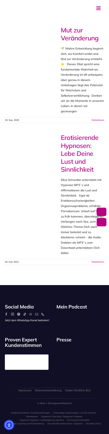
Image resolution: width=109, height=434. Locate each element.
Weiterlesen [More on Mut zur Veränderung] (97, 120)
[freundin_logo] (61, 368)
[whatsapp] (31, 314)
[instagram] (12, 314)
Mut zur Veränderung (79, 34)
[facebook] (6, 314)
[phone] (42, 314)
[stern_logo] (74, 352)
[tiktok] (24, 314)
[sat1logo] (74, 367)
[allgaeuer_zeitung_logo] (99, 368)
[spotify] (18, 314)
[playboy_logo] (61, 353)
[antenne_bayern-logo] (86, 350)
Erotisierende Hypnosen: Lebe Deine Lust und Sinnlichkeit (80, 153)
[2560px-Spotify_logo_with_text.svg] (63, 317)
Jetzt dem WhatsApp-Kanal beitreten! (27, 320)
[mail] (36, 314)
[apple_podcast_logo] (76, 317)
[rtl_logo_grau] (99, 353)
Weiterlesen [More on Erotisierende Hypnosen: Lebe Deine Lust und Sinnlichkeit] (97, 261)
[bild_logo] (86, 364)
